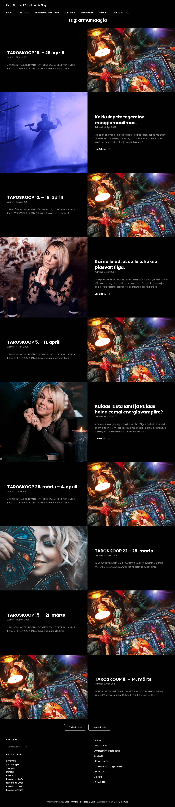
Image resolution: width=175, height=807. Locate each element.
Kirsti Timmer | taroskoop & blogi (26, 5)
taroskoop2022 (14, 788)
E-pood (145, 5)
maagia (10, 766)
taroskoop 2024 (14, 777)
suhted (10, 770)
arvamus (11, 759)
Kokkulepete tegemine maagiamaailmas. (121, 112)
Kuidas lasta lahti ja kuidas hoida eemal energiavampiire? (130, 402)
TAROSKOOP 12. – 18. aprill (36, 190)
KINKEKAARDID (130, 5)
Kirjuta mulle (101, 759)
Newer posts (99, 725)
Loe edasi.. (102, 142)
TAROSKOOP (68, 5)
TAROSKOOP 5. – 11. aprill (35, 334)
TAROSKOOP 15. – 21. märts (37, 613)
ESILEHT (54, 5)
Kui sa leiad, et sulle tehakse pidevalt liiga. (127, 257)
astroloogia (12, 762)
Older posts (75, 725)
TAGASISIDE (159, 5)
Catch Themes (121, 800)
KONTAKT (113, 5)
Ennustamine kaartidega (90, 5)
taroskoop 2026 (14, 784)
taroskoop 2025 (14, 781)
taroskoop (11, 773)
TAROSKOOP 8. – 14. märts (124, 677)
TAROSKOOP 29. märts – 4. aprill (37, 482)
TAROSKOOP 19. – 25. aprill (37, 45)
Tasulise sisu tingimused (108, 764)
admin (10, 49)
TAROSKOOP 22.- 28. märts (125, 549)
